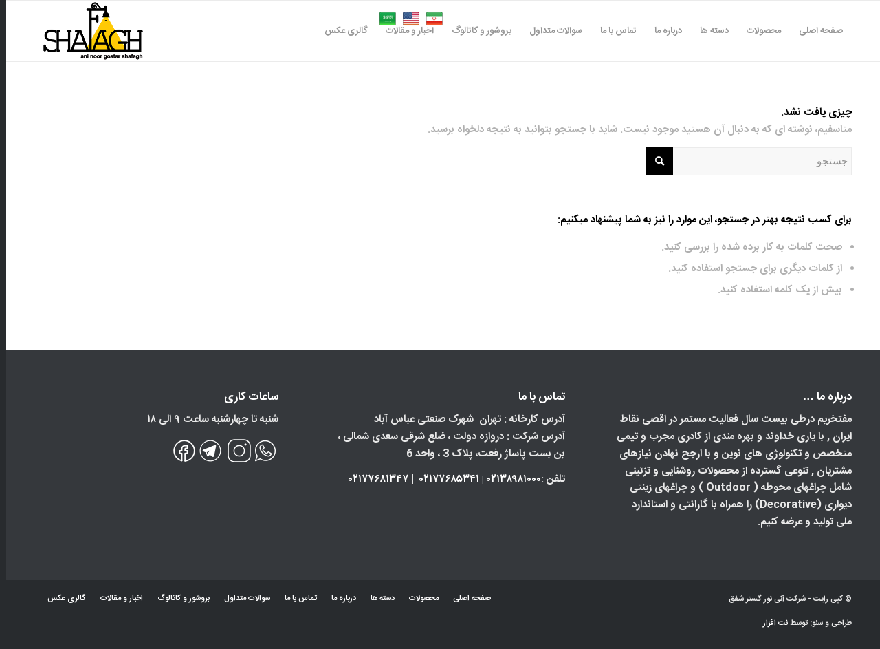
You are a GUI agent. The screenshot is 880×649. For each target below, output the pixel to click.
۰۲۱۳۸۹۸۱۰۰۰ (508, 479)
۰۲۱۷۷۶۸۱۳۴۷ (372, 479)
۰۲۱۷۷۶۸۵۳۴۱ (443, 479)
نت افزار (770, 623)
